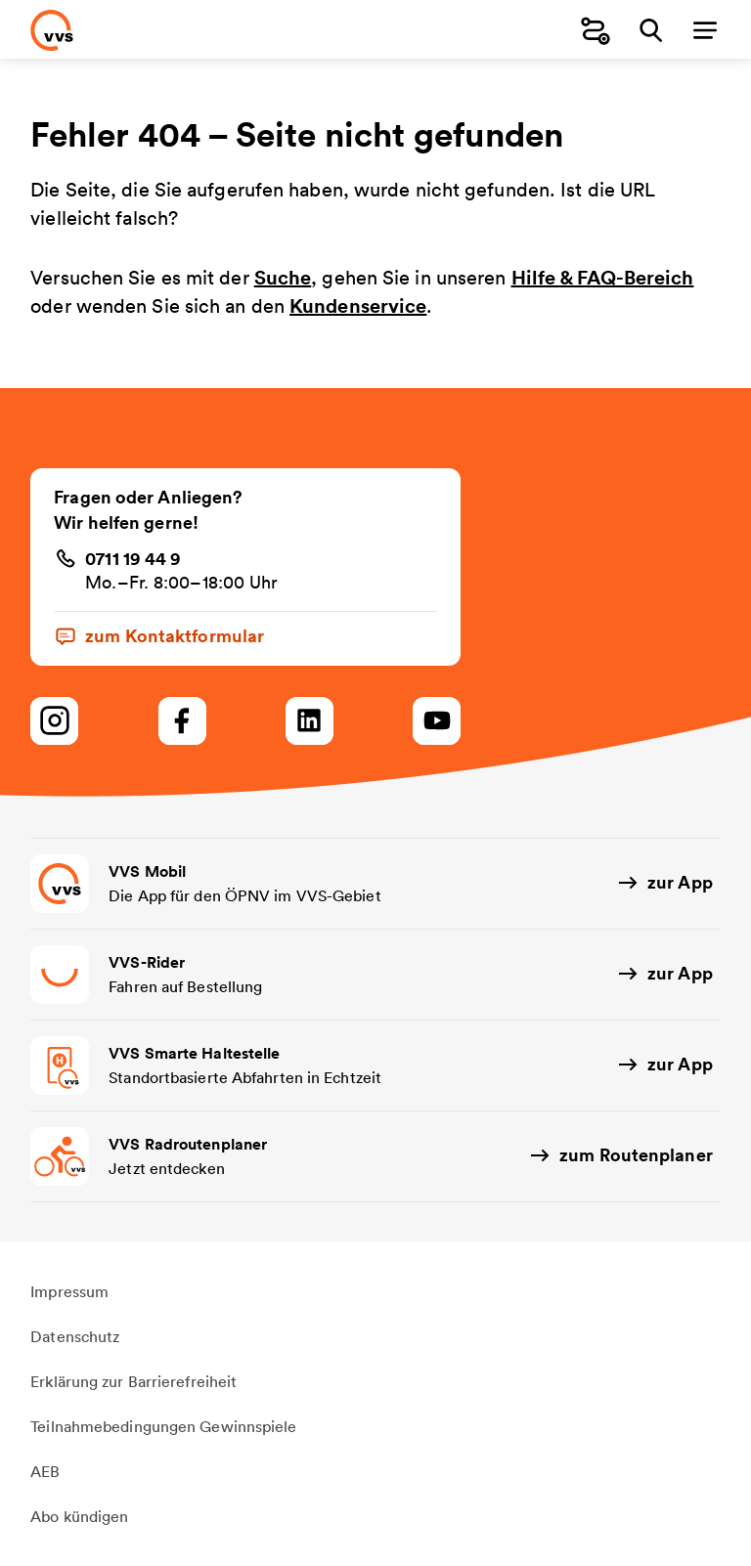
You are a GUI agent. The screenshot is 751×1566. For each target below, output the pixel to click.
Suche (283, 277)
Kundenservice (357, 305)
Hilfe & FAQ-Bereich (602, 277)
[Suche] (650, 30)
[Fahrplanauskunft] (595, 30)
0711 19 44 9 (133, 558)
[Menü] (705, 30)
